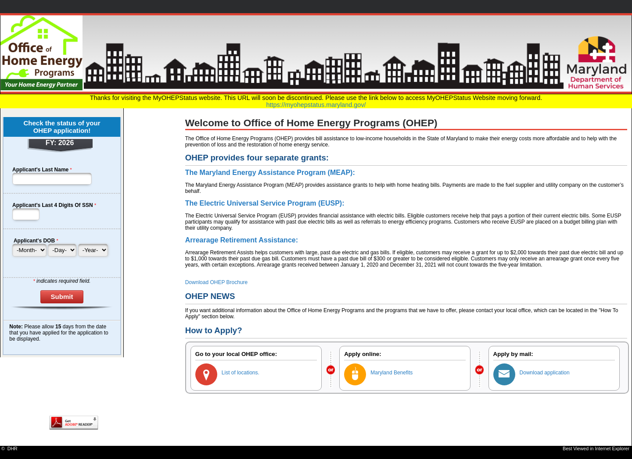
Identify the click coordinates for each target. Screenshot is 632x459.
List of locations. (240, 373)
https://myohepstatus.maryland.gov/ (316, 104)
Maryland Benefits (391, 373)
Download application (545, 373)
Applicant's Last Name (40, 170)
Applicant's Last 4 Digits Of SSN (52, 205)
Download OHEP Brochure (216, 282)
